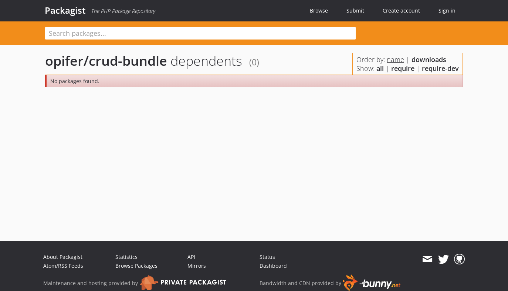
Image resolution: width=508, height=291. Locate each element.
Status (267, 256)
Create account (401, 10)
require (402, 68)
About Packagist (62, 256)
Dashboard (273, 265)
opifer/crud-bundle (106, 61)
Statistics (126, 256)
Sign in (446, 10)
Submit (355, 10)
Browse (319, 10)
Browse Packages (136, 265)
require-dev (440, 68)
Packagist (65, 10)
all (380, 68)
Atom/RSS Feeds (63, 265)
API (191, 256)
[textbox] (200, 33)
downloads (429, 59)
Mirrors (196, 265)
